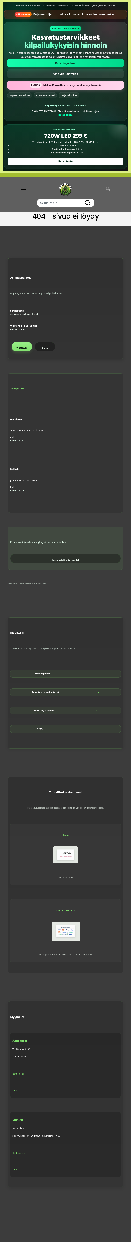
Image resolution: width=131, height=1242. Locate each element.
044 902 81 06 (17, 490)
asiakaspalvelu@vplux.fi (24, 314)
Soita (45, 348)
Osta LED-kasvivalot (65, 73)
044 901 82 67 (17, 329)
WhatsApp (21, 347)
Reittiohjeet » (18, 1073)
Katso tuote (65, 115)
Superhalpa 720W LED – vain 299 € (65, 105)
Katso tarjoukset (65, 63)
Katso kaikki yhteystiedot (65, 559)
